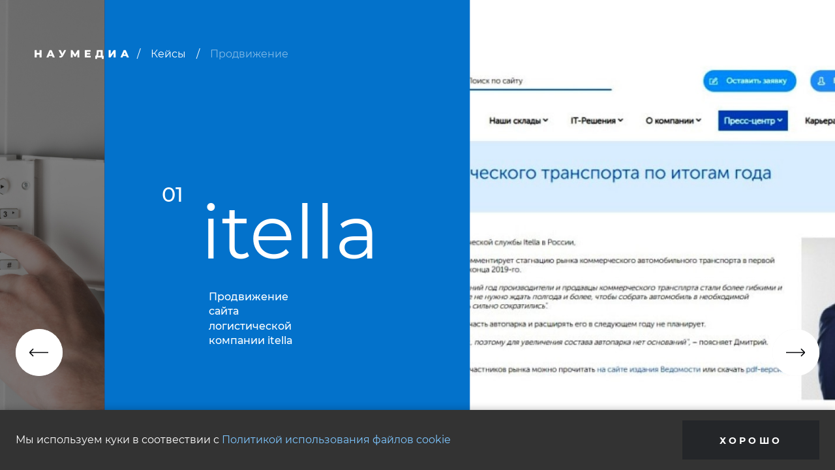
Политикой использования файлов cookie (336, 439)
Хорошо (751, 440)
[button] (39, 352)
